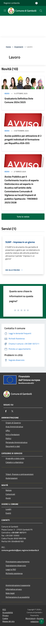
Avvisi (7, 93)
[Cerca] (40, 10)
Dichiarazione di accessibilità (17, 597)
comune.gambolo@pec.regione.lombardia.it (20, 550)
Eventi (8, 513)
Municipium (30, 618)
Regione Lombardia (12, 2)
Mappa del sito (8, 621)
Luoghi (8, 509)
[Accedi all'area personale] (36, 3)
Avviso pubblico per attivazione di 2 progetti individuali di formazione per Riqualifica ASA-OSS (23, 139)
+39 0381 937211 (18, 532)
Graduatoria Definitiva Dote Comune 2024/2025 (19, 100)
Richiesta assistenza (14, 573)
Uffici (8, 430)
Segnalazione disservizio (16, 565)
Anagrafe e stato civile (15, 458)
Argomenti (18, 46)
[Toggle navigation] (4, 10)
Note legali (10, 593)
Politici (8, 438)
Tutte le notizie (23, 216)
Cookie (5, 618)
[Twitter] (12, 411)
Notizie (9, 490)
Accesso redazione (37, 620)
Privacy (5, 615)
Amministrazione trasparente (18, 585)
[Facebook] (5, 411)
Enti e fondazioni (13, 434)
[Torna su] (41, 621)
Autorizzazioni (12, 478)
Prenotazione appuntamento (17, 561)
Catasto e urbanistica (14, 462)
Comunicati (10, 494)
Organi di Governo (13, 422)
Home (8, 46)
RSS (4, 609)
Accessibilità (7, 612)
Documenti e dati (13, 446)
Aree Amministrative (14, 426)
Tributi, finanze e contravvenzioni (19, 474)
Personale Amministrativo (16, 442)
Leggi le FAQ (11, 569)
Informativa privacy (14, 589)
